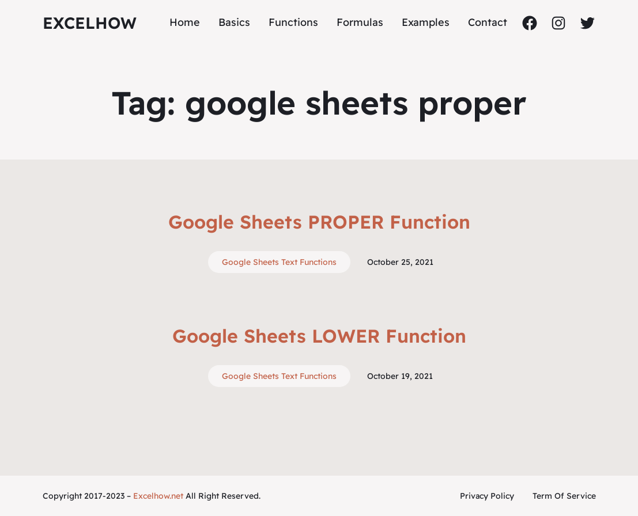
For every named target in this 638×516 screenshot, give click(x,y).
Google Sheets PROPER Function (319, 221)
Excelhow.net (158, 496)
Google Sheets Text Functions (279, 262)
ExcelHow (90, 23)
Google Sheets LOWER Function (319, 335)
